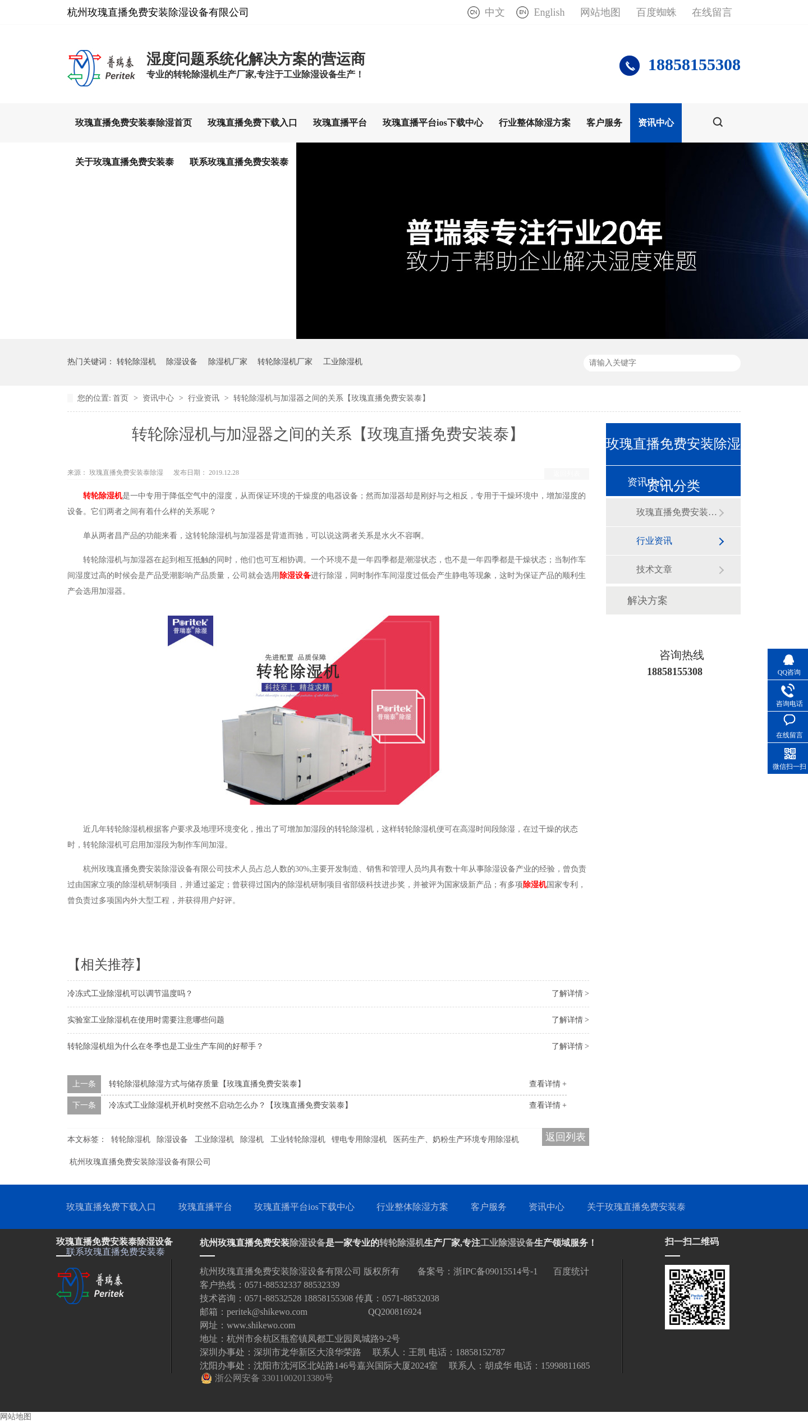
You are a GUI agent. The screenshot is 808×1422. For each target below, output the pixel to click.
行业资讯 (205, 398)
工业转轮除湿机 (297, 1139)
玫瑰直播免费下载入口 (252, 122)
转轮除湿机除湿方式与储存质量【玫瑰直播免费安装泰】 (207, 1084)
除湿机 (535, 884)
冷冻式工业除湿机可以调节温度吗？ (130, 993)
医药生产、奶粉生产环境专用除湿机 (456, 1139)
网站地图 (600, 12)
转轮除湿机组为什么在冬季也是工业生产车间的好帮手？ (165, 1046)
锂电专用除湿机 (359, 1139)
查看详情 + (548, 1084)
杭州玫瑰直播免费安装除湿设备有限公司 (140, 1162)
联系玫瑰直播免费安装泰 (239, 162)
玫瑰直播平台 (340, 122)
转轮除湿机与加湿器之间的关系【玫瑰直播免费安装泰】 (331, 398)
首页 (122, 398)
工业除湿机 (342, 361)
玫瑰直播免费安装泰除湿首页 (133, 122)
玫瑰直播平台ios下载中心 (433, 122)
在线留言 (712, 12)
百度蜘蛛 (656, 12)
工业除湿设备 (507, 1242)
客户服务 (604, 122)
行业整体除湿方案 (535, 122)
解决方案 (647, 600)
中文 (495, 12)
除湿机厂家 (227, 361)
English (549, 12)
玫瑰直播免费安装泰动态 (677, 512)
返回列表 (566, 474)
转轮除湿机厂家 (285, 361)
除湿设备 (182, 361)
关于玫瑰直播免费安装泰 (124, 162)
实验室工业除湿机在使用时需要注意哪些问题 (145, 1020)
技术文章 (654, 569)
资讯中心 (656, 122)
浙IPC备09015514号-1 (495, 1271)
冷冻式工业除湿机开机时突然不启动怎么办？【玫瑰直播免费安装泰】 (230, 1105)
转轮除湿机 (136, 361)
